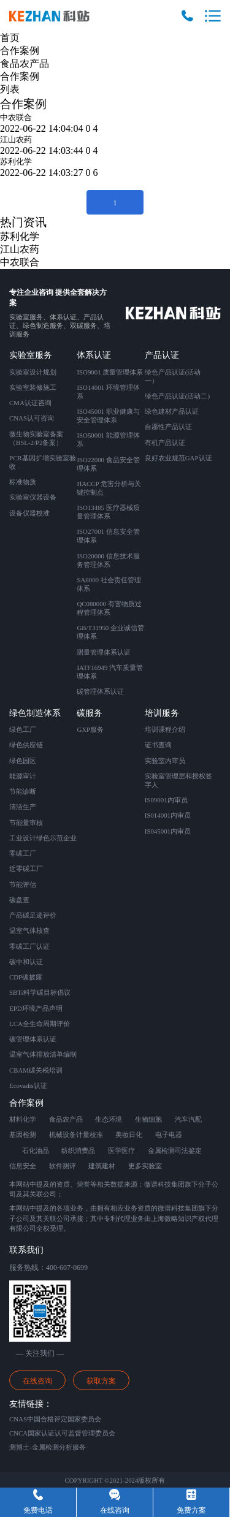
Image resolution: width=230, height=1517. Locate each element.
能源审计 (22, 776)
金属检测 (161, 1150)
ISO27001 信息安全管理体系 (108, 536)
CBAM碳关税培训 (36, 1070)
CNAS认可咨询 (31, 418)
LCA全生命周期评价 (39, 1023)
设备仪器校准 (29, 513)
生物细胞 (148, 1119)
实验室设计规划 (32, 372)
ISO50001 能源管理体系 (108, 439)
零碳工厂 (22, 853)
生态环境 (108, 1119)
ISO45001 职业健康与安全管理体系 (108, 416)
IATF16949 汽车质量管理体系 (110, 672)
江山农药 (16, 139)
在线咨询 (37, 1381)
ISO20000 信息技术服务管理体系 (108, 560)
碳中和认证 (26, 961)
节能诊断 (22, 791)
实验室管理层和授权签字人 (178, 780)
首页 (10, 37)
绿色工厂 (22, 729)
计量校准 (89, 1134)
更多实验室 (145, 1165)
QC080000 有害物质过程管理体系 (109, 608)
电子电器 (168, 1134)
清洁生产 (22, 806)
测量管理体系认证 (104, 652)
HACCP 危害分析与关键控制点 (109, 488)
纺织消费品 (78, 1150)
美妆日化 (128, 1134)
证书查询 (158, 744)
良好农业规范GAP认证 (178, 458)
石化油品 (35, 1150)
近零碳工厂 (26, 868)
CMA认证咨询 (30, 402)
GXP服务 (90, 729)
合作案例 (19, 50)
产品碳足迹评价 (32, 915)
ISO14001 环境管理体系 (108, 392)
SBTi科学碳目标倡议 (40, 992)
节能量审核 (26, 822)
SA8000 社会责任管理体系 (108, 584)
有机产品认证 (165, 442)
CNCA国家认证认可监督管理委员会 (62, 1433)
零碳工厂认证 (29, 946)
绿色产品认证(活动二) (177, 396)
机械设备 (62, 1134)
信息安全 (22, 1165)
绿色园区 (22, 760)
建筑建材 (101, 1165)
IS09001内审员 (166, 800)
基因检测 (22, 1134)
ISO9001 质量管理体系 (110, 372)
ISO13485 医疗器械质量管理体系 (108, 512)
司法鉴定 (188, 1150)
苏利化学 (16, 161)
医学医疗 (121, 1150)
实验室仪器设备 (32, 497)
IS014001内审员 (168, 815)
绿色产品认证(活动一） (173, 376)
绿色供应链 (26, 744)
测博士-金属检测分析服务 (47, 1447)
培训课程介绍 (165, 729)
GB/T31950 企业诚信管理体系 (110, 632)
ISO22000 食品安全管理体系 (108, 464)
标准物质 (22, 481)
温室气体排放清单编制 (43, 1054)
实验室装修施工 (32, 387)
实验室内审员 (165, 760)
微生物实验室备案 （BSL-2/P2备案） (36, 438)
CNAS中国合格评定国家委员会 (55, 1419)
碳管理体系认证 (100, 691)
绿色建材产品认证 (172, 411)
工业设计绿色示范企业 (43, 838)
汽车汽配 (188, 1119)
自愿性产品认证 (168, 426)
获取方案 (101, 1381)
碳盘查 (19, 899)
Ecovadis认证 (28, 1085)
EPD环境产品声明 (36, 1008)
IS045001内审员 (168, 831)
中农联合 (16, 117)
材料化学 (22, 1119)
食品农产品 (24, 63)
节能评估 (22, 884)
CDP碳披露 (25, 977)
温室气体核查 (29, 930)
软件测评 (62, 1165)
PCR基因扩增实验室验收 (42, 462)
